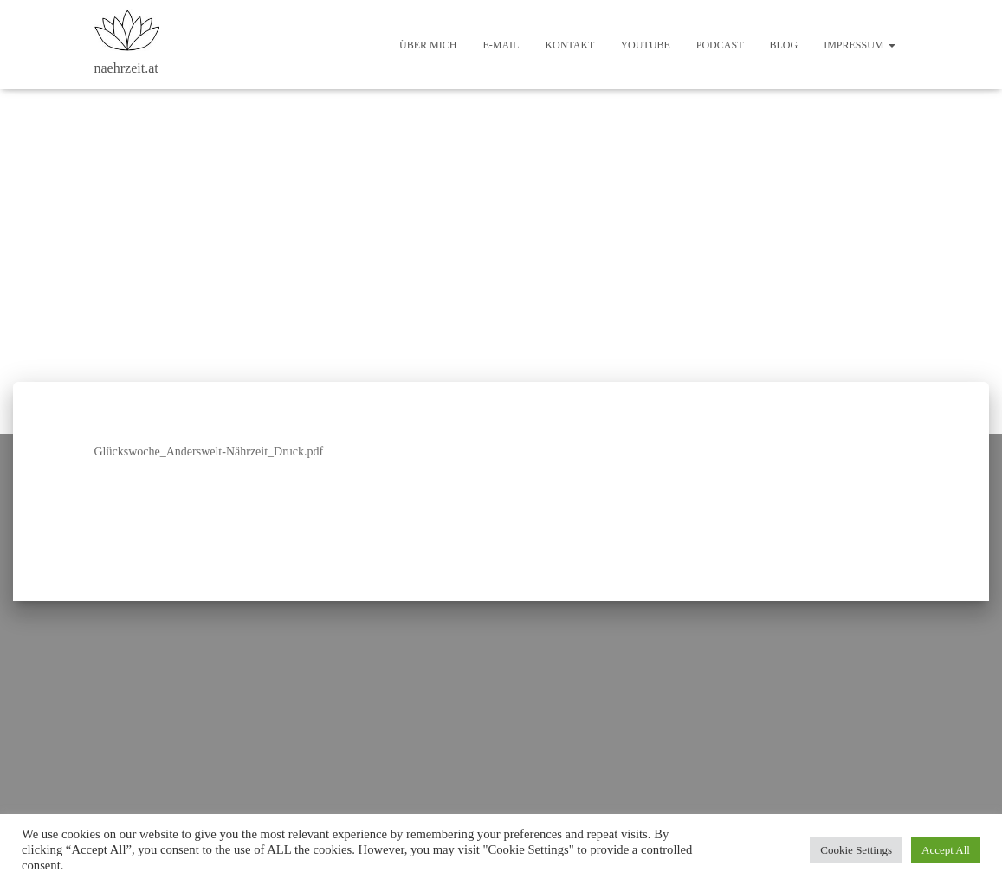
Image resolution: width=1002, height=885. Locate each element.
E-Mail (500, 45)
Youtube (644, 45)
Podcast (720, 45)
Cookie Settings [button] (856, 849)
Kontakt (569, 45)
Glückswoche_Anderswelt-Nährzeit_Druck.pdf (209, 451)
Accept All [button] (945, 849)
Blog (783, 45)
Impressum (859, 45)
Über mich (427, 45)
